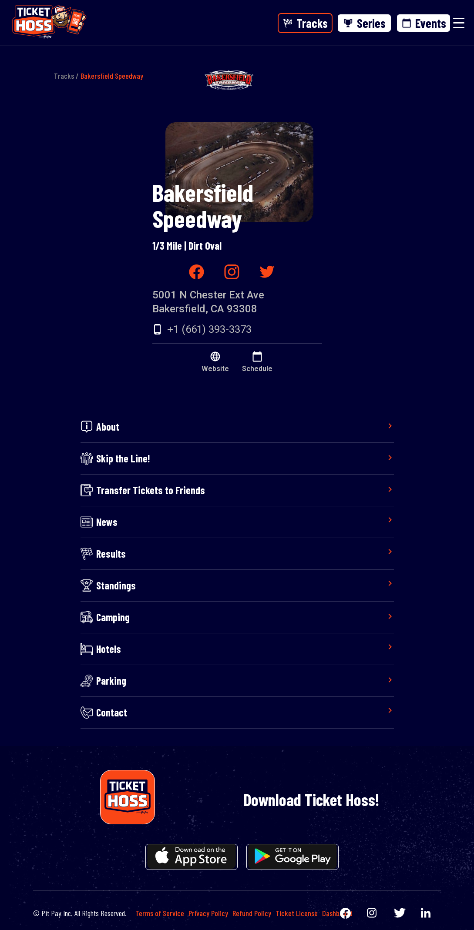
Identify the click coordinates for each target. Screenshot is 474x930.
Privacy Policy (208, 913)
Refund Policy (251, 913)
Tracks (64, 75)
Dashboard (337, 913)
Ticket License (297, 913)
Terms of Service (159, 913)
